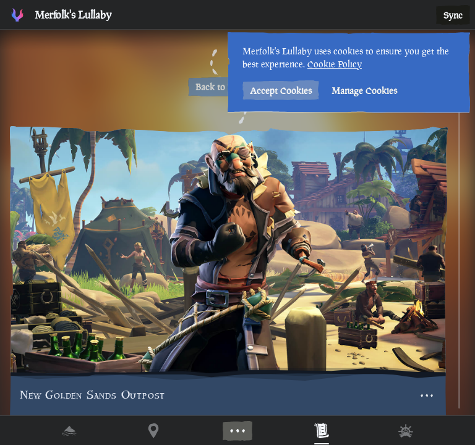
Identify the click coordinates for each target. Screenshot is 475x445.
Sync (453, 15)
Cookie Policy (334, 63)
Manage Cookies (364, 90)
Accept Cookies (281, 90)
